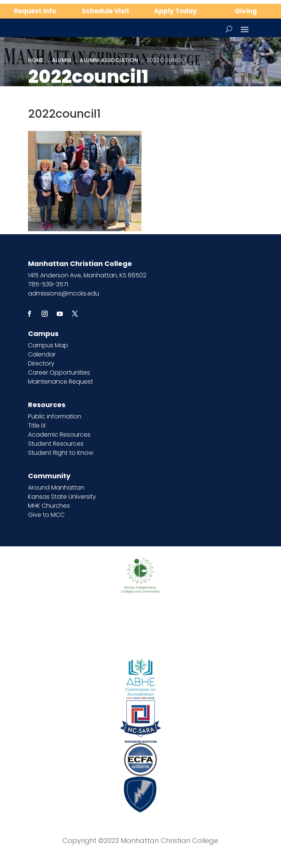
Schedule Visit (105, 11)
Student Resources (56, 443)
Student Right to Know (60, 452)
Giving (246, 11)
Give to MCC (46, 514)
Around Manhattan (56, 487)
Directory (41, 363)
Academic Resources (59, 434)
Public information (54, 416)
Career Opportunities (59, 372)
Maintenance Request (60, 381)
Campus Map (48, 345)
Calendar (42, 354)
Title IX (37, 425)
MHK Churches (49, 505)
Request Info (35, 11)
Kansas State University (62, 496)
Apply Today (175, 11)
